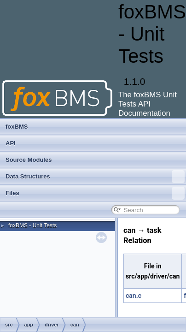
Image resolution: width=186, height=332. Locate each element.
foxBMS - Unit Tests (32, 225)
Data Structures (95, 176)
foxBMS (17, 126)
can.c (133, 295)
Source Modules (29, 159)
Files (95, 193)
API (11, 143)
